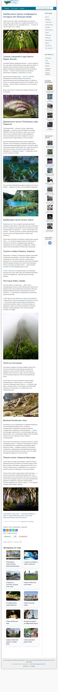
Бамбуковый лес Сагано (10, 224)
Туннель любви (7, 270)
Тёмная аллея (7, 473)
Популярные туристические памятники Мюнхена (13, 558)
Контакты (25, 666)
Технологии (48, 22)
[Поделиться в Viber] (16, 530)
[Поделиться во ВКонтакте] (4, 530)
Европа (47, 66)
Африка (47, 63)
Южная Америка (47, 73)
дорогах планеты (25, 515)
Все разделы (48, 48)
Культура (47, 37)
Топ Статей (14, 8)
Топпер (28, 521)
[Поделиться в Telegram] (10, 530)
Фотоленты (48, 45)
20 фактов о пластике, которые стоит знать (13, 579)
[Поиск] (54, 8)
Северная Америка (48, 69)
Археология (48, 40)
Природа (32, 521)
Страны (22, 8)
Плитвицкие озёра (21, 149)
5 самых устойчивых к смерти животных (31, 557)
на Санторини (14, 380)
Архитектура (48, 30)
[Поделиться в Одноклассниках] (7, 530)
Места (47, 17)
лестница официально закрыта (19, 298)
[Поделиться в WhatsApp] (13, 530)
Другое (47, 43)
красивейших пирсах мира (11, 513)
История (47, 27)
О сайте (32, 666)
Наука (47, 32)
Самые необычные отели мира (31, 578)
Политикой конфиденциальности (37, 664)
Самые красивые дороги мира (31, 635)
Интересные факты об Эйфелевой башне (31, 617)
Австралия (48, 58)
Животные (48, 35)
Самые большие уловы (31, 598)
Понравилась (7, 536)
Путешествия (23, 521)
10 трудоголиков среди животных (13, 598)
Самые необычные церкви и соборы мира (13, 636)
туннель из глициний (28, 76)
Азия (46, 60)
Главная (6, 8)
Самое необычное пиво (13, 617)
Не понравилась (23, 536)
